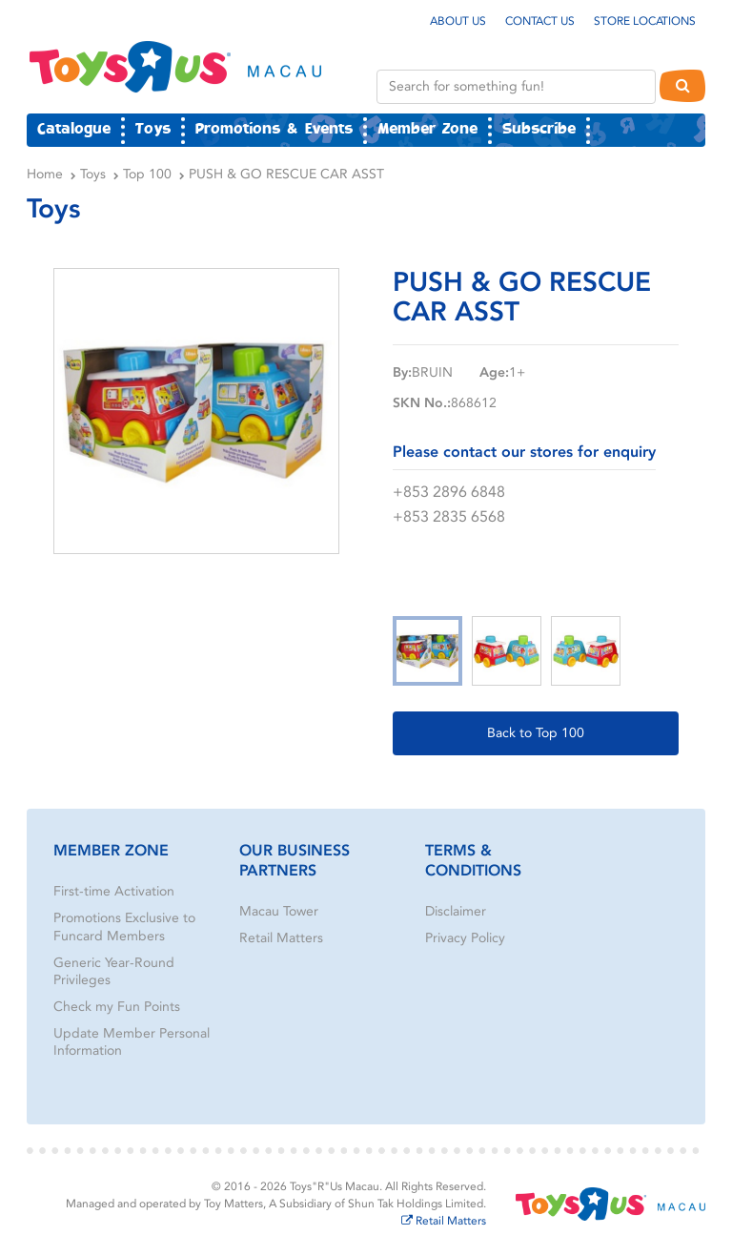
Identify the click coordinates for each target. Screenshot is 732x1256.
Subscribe (539, 129)
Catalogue (74, 129)
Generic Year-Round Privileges (113, 971)
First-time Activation (113, 891)
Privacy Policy (465, 938)
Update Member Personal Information (131, 1042)
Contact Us (540, 21)
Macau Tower (278, 911)
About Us (458, 21)
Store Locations (645, 21)
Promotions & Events (274, 129)
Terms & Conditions (473, 860)
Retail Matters (281, 938)
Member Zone (427, 129)
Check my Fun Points (116, 1007)
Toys (153, 129)
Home (45, 174)
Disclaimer (455, 911)
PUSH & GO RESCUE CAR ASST (286, 174)
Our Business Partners (294, 860)
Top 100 (147, 174)
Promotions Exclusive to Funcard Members (124, 926)
